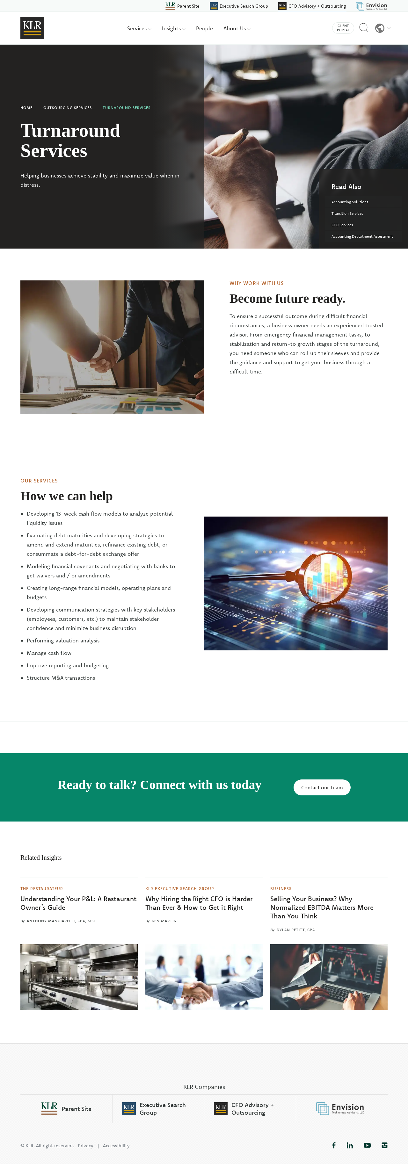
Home (26, 107)
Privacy (85, 1155)
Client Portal (343, 28)
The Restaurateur (41, 888)
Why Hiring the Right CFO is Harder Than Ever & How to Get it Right (198, 902)
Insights (174, 28)
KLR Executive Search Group (179, 888)
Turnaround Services (126, 107)
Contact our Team (322, 787)
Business (281, 888)
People (204, 28)
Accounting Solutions (350, 201)
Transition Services (347, 213)
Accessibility (116, 1155)
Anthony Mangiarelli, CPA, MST (61, 920)
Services (139, 28)
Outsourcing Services (67, 107)
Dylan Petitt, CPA (296, 929)
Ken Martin (164, 920)
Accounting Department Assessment (362, 236)
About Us (237, 28)
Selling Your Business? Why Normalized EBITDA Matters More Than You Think (322, 907)
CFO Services (342, 224)
